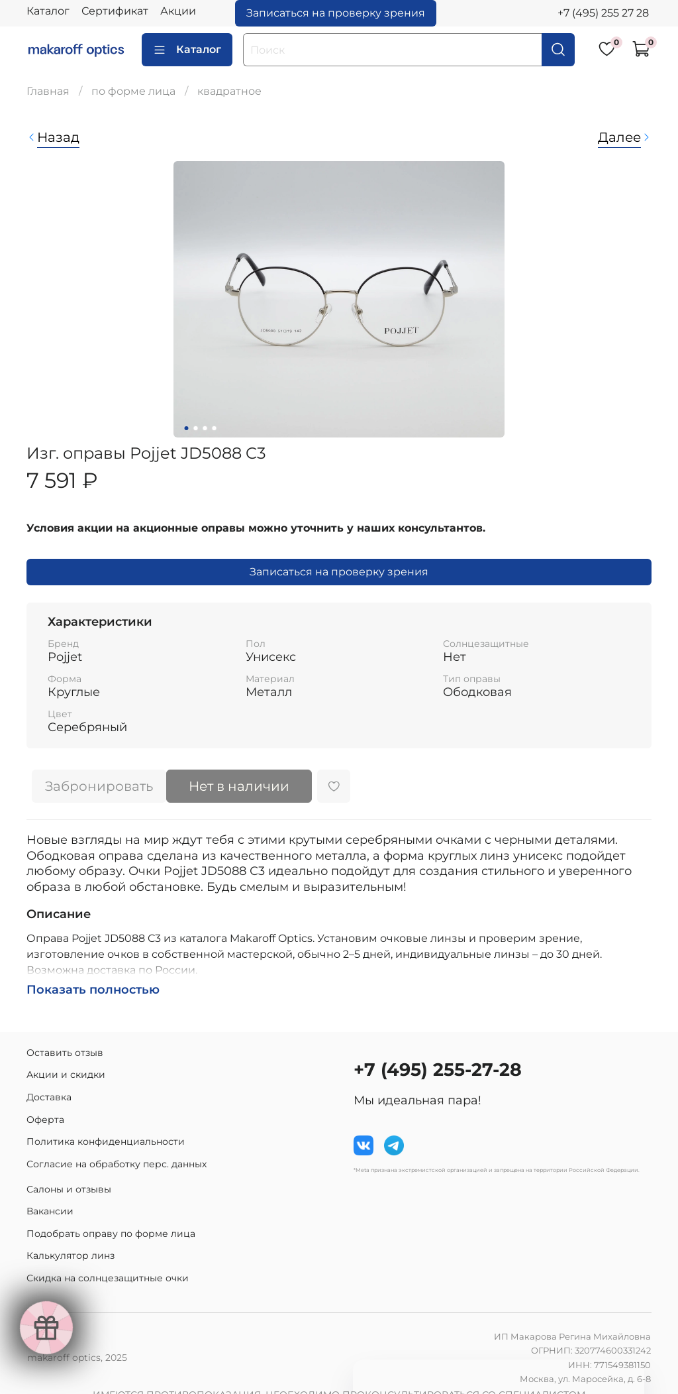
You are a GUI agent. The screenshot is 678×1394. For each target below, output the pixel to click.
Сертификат (114, 11)
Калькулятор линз (70, 1255)
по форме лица (133, 91)
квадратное (229, 91)
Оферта (45, 1120)
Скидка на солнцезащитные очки (107, 1278)
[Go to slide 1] (187, 428)
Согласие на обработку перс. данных (116, 1164)
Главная (48, 91)
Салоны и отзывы (68, 1189)
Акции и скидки (65, 1074)
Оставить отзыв (64, 1053)
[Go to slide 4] (215, 428)
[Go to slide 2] (196, 428)
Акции (178, 11)
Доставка (49, 1097)
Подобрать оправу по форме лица (110, 1234)
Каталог (48, 11)
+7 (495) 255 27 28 (603, 13)
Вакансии (49, 1211)
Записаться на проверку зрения (335, 13)
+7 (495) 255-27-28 (438, 1069)
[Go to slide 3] (205, 428)
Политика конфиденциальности (105, 1141)
